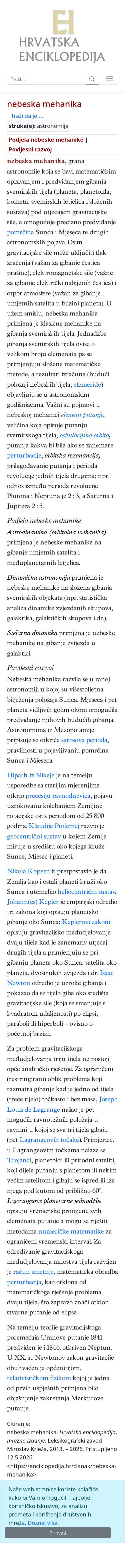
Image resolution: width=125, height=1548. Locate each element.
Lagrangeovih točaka (49, 1140)
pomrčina (20, 233)
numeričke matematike (71, 1232)
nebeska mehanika (44, 103)
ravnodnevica (71, 796)
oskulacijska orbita (84, 436)
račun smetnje (33, 1272)
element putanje (82, 415)
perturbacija (24, 1283)
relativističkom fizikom (39, 1379)
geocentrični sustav (34, 837)
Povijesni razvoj (30, 149)
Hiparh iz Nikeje (30, 776)
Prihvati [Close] (57, 1533)
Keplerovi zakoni (86, 922)
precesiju (38, 796)
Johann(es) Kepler (33, 902)
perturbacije (24, 456)
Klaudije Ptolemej (54, 826)
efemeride (87, 385)
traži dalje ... (27, 115)
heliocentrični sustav (86, 892)
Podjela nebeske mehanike (46, 139)
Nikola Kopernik (31, 872)
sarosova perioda (84, 740)
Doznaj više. (43, 1523)
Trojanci (19, 1161)
